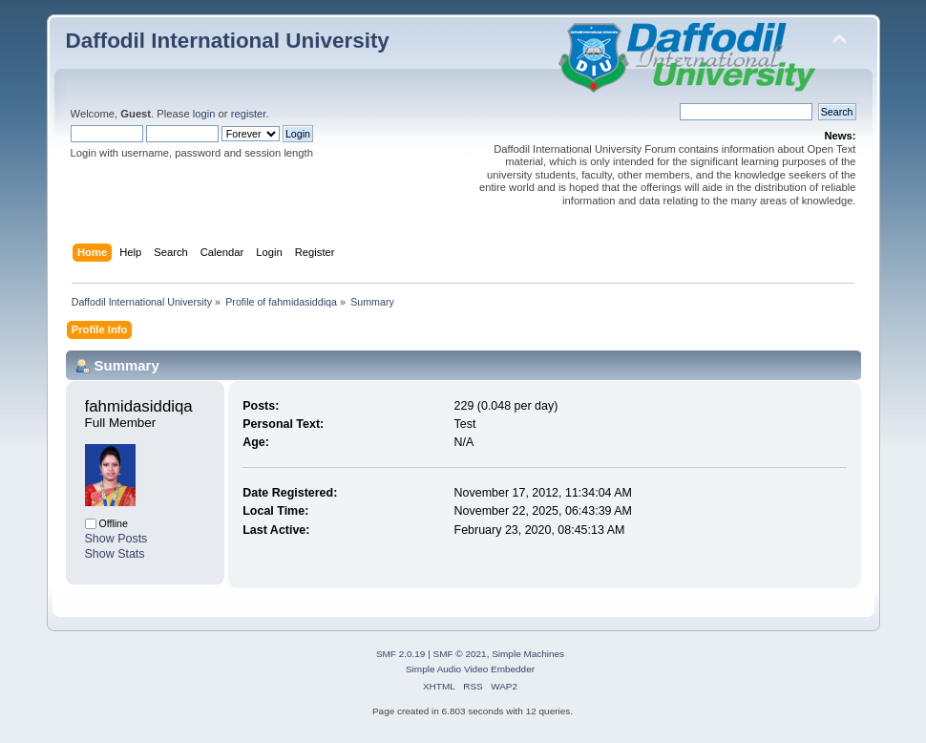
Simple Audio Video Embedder (470, 669)
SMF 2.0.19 (401, 653)
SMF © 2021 (460, 653)
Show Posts (116, 538)
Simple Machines (528, 653)
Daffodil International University (227, 41)
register (248, 113)
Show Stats (115, 554)
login (204, 113)
